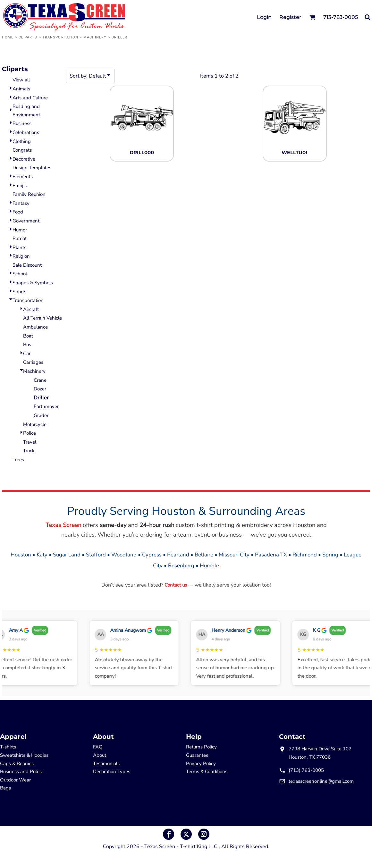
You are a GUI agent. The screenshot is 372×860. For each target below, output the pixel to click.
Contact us (176, 585)
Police (29, 433)
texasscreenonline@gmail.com (321, 781)
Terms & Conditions (206, 771)
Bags (5, 788)
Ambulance (35, 327)
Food (18, 212)
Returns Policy (201, 747)
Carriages (33, 362)
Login (264, 17)
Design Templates (32, 167)
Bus (27, 344)
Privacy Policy (201, 763)
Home (7, 37)
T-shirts (8, 747)
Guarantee (197, 755)
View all (21, 80)
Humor (20, 230)
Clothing (22, 141)
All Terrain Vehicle (42, 318)
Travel (29, 442)
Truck (29, 450)
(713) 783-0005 (306, 770)
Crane (40, 380)
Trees (18, 459)
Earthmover (46, 406)
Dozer (40, 389)
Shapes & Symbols (33, 283)
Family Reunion (29, 194)
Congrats (22, 150)
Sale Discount (27, 265)
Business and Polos (21, 771)
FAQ (98, 747)
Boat (28, 336)
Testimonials (106, 763)
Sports (19, 291)
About (99, 755)
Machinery (95, 37)
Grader (41, 415)
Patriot (20, 238)
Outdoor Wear (15, 780)
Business (22, 123)
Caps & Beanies (17, 763)
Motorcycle (34, 424)
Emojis (20, 185)
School (20, 274)
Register (290, 17)
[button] (312, 17)
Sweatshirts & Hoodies (24, 755)
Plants (19, 247)
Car (26, 353)
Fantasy (21, 203)
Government (26, 221)
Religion (21, 256)
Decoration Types (111, 771)
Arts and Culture (30, 98)
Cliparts (28, 37)
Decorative (24, 159)
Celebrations (26, 132)
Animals (21, 89)
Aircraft (31, 309)
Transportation (60, 37)
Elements (23, 176)
